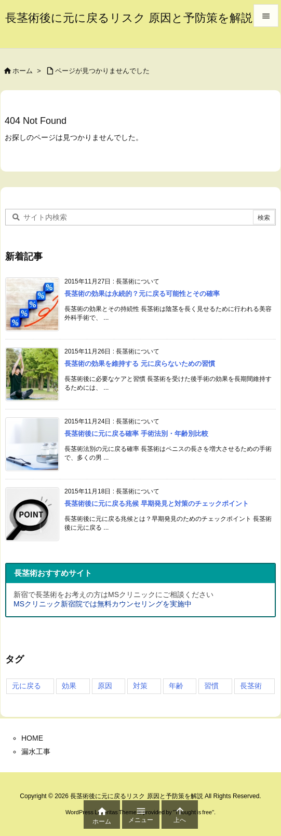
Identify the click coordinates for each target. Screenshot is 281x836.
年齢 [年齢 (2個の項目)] (176, 686)
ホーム (22, 71)
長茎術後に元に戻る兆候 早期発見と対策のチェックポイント (156, 503)
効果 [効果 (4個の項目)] (69, 686)
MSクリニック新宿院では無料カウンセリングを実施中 (103, 604)
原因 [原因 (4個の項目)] (105, 686)
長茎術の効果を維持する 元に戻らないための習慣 (139, 363)
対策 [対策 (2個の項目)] (140, 686)
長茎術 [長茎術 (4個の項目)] (251, 686)
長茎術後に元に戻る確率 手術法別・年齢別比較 (136, 433)
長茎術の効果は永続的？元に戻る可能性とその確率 (142, 293)
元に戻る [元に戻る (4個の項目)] (26, 686)
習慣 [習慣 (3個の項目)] (211, 686)
